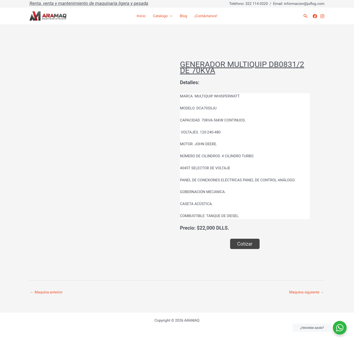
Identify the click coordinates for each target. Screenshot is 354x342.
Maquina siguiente (306, 292)
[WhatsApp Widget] (340, 328)
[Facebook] (315, 16)
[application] (170, 16)
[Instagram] (322, 16)
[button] (305, 16)
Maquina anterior (46, 292)
